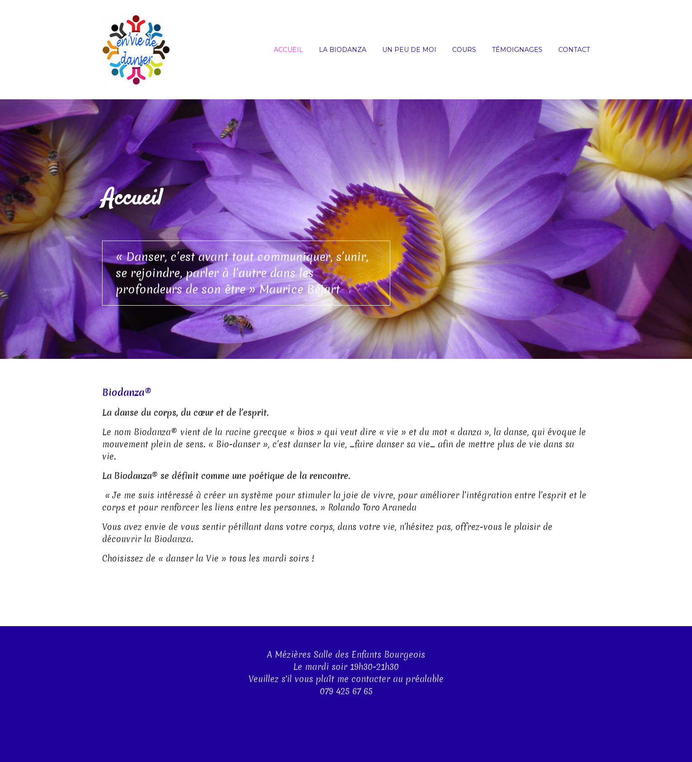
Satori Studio (563, 742)
